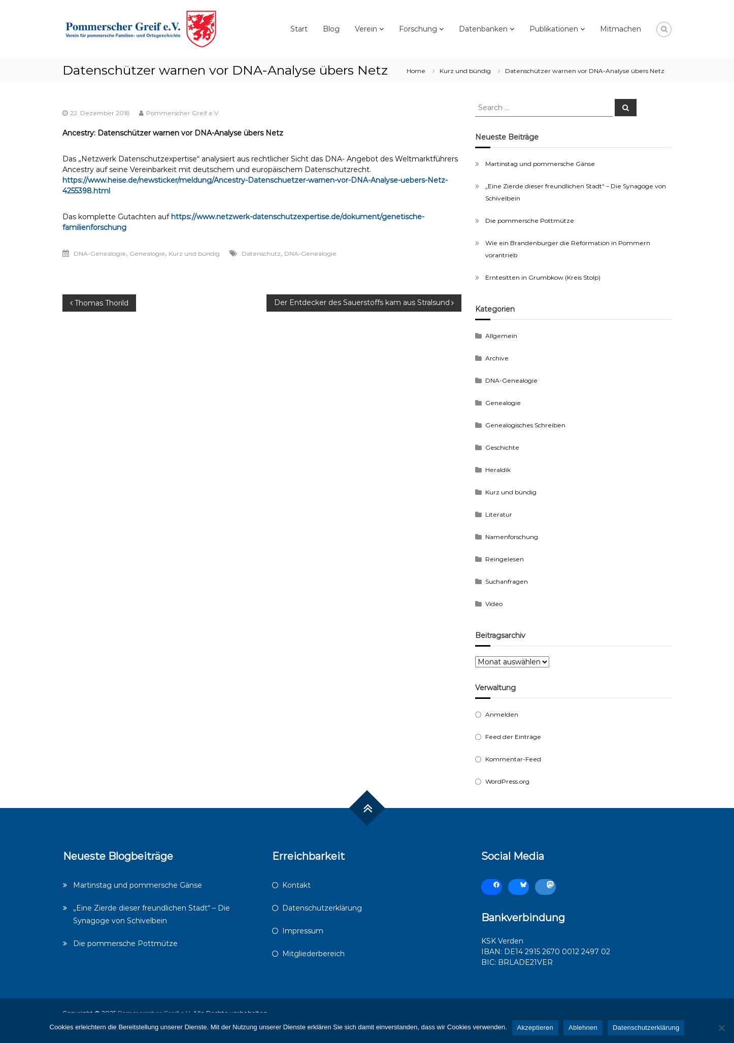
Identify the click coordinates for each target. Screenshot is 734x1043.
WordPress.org (507, 781)
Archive (497, 358)
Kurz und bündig (465, 71)
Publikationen (553, 28)
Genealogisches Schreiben (525, 425)
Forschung (418, 28)
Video (494, 604)
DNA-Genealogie (100, 253)
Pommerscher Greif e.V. (183, 113)
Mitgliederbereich (313, 953)
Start (299, 28)
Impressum (302, 930)
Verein (366, 28)
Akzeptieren (535, 1027)
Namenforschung (511, 537)
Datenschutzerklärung (322, 908)
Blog (331, 28)
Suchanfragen (506, 581)
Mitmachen (620, 28)
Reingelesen (504, 559)
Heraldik (498, 470)
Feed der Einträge (513, 737)
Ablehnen (583, 1027)
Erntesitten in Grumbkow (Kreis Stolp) (542, 277)
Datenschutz (261, 253)
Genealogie (147, 253)
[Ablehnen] (721, 1028)
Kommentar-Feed (513, 759)
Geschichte (502, 447)
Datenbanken (483, 28)
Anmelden (501, 714)
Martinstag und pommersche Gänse (540, 163)
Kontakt (296, 885)
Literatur (498, 514)
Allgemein (501, 336)
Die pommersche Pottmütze (529, 220)
